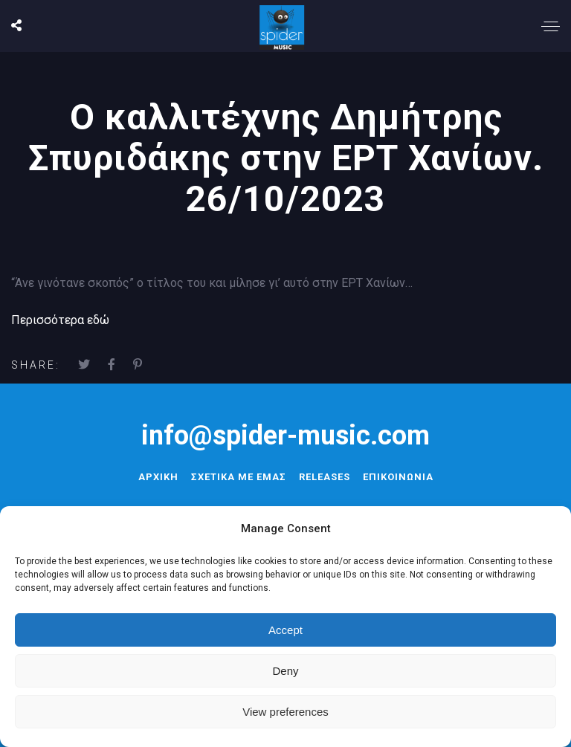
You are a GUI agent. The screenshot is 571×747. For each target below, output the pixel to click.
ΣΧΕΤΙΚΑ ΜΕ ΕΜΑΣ (238, 476)
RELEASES (324, 476)
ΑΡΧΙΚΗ (158, 476)
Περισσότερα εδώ (60, 320)
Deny (285, 670)
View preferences (285, 711)
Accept (285, 630)
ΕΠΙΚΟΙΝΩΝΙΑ (398, 476)
